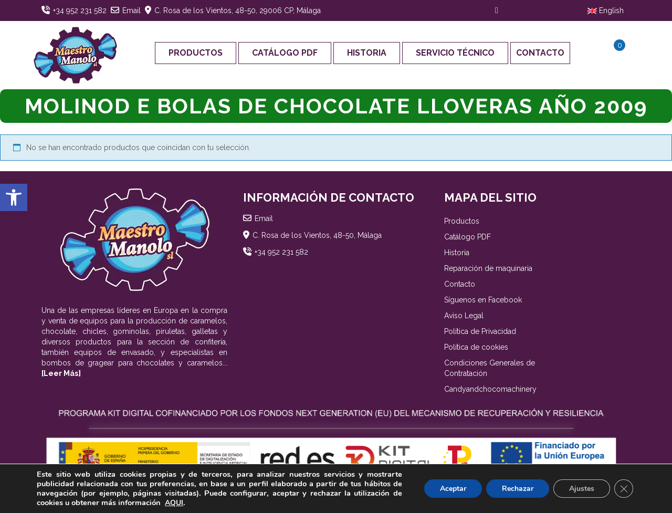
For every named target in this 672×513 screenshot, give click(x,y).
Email (131, 10)
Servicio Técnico (455, 53)
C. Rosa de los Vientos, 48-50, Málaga (317, 235)
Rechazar (517, 489)
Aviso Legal (464, 315)
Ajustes (581, 489)
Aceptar (453, 489)
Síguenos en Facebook (483, 300)
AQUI (174, 503)
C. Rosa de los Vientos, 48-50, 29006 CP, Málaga (237, 10)
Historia (366, 53)
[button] (13, 197)
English (605, 10)
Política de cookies (476, 347)
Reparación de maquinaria (488, 268)
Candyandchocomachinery (490, 389)
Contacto (540, 53)
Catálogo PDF (285, 53)
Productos (196, 53)
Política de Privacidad (480, 331)
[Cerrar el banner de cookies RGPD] (623, 488)
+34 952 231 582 (80, 10)
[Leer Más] (61, 373)
